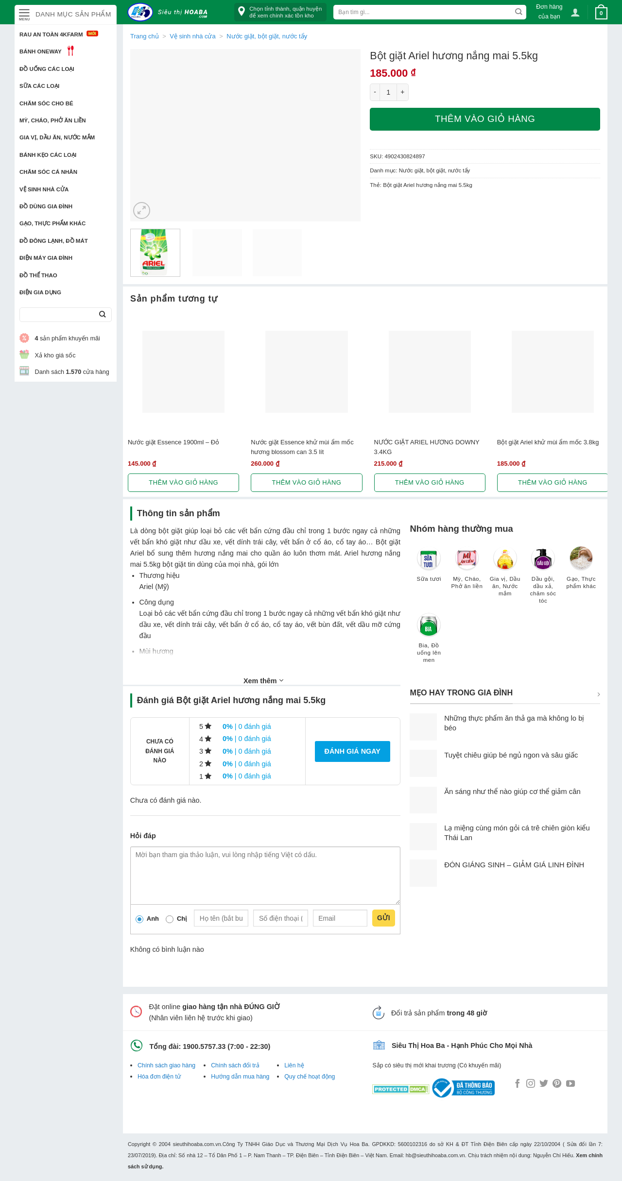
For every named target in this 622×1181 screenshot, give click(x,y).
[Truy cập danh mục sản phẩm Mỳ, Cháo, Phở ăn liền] (467, 572)
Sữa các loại (39, 86)
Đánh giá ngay (352, 751)
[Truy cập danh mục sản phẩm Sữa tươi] (429, 568)
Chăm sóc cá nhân (48, 172)
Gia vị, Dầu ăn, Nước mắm (57, 137)
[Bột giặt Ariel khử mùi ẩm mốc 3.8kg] (553, 372)
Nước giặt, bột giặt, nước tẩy (266, 36)
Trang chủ (144, 36)
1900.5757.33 (204, 1046)
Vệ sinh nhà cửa (44, 189)
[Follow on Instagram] (530, 1084)
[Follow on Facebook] (517, 1084)
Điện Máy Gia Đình (45, 258)
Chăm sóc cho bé (46, 103)
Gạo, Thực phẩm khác (52, 223)
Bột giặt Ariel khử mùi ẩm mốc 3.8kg (548, 442)
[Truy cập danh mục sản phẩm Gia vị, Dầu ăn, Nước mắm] (505, 576)
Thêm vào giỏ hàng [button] (183, 482)
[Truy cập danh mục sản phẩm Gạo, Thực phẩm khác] (581, 572)
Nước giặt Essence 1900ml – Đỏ (173, 442)
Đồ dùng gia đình (45, 206)
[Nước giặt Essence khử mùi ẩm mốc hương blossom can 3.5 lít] (306, 372)
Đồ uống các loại (46, 69)
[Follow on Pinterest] (557, 1084)
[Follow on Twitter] (543, 1084)
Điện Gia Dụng (40, 292)
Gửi (383, 918)
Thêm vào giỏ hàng (485, 119)
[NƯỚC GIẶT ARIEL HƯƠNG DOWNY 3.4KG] (430, 372)
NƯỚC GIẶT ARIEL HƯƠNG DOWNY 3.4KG (427, 447)
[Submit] (102, 315)
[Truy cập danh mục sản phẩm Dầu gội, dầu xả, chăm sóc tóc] (543, 579)
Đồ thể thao (38, 275)
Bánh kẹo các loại (47, 155)
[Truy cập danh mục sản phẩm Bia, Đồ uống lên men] (429, 642)
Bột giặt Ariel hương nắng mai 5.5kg (427, 185)
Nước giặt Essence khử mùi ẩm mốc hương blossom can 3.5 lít (302, 447)
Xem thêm (263, 680)
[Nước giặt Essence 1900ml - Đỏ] (183, 372)
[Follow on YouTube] (570, 1084)
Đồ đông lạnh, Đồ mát (53, 241)
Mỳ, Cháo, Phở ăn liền (52, 120)
